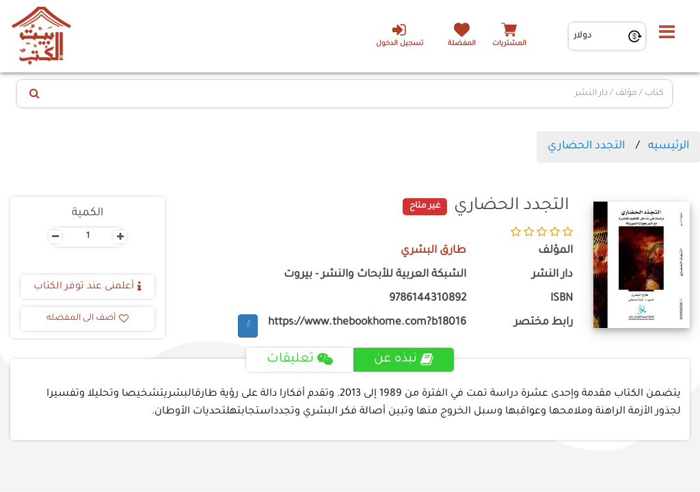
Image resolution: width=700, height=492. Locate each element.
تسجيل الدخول (398, 35)
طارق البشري (433, 251)
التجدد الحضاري (586, 146)
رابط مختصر (543, 323)
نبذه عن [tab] (403, 359)
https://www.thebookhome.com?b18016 (367, 323)
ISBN (561, 299)
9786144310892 (427, 299)
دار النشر (552, 275)
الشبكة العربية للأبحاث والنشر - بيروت (375, 275)
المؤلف (555, 251)
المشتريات (509, 44)
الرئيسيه (668, 146)
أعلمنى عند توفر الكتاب (87, 287)
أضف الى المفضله (87, 318)
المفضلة (462, 44)
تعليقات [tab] (300, 359)
